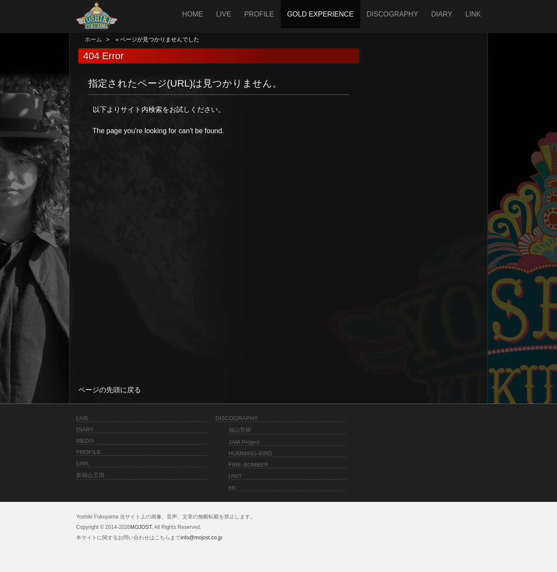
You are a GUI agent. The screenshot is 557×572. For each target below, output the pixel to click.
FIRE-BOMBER (248, 464)
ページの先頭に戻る (109, 390)
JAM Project (243, 442)
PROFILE (259, 14)
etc (232, 487)
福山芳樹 (239, 430)
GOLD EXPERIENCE (320, 14)
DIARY (442, 14)
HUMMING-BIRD (250, 453)
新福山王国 (90, 475)
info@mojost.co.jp (201, 538)
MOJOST (140, 527)
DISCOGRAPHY (392, 14)
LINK (473, 14)
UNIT (235, 476)
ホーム (93, 39)
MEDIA (85, 440)
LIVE (223, 14)
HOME (192, 14)
